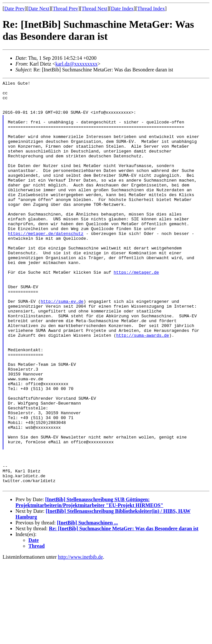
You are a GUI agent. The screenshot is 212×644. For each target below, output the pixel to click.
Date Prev (14, 8)
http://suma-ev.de (62, 346)
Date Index (122, 8)
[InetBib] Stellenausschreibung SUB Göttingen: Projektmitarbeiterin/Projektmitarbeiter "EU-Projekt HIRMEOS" (89, 583)
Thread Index (151, 8)
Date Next (38, 8)
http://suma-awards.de (142, 386)
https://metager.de (136, 311)
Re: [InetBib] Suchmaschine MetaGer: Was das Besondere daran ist (123, 610)
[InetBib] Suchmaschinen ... (87, 604)
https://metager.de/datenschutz (46, 264)
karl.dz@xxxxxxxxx (77, 64)
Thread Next (94, 8)
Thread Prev (65, 8)
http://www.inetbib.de (80, 638)
